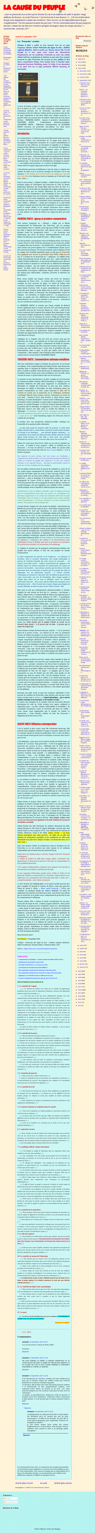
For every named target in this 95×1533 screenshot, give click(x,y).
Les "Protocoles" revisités (85, 346)
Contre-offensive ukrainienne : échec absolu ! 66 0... (85, 872)
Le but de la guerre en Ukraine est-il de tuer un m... (85, 678)
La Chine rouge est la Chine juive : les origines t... (84, 790)
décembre (83, 71)
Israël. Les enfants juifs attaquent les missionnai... (84, 444)
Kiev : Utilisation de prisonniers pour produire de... (85, 182)
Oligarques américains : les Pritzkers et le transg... (85, 492)
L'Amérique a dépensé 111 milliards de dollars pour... (85, 614)
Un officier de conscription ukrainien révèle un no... (85, 484)
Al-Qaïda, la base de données (85, 459)
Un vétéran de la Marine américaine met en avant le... (85, 360)
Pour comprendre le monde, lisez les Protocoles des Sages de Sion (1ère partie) (40, 973)
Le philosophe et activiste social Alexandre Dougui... (85, 686)
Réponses (27, 1408)
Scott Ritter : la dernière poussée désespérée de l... (85, 799)
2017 (80, 987)
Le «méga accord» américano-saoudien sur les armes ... (84, 562)
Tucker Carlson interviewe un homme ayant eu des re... (85, 748)
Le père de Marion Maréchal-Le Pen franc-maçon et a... (84, 774)
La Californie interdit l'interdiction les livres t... (84, 571)
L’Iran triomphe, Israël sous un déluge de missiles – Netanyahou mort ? (7, 53)
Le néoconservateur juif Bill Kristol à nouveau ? (85, 148)
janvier (82, 967)
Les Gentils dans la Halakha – (85, 506)
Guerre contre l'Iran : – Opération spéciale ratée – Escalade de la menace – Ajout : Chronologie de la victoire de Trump (7, 241)
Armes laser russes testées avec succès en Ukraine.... (85, 287)
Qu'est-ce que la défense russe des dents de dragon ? (85, 808)
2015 (80, 993)
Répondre (25, 1352)
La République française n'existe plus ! (85, 351)
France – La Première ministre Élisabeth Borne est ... (84, 93)
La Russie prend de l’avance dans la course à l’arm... (85, 606)
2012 (80, 1002)
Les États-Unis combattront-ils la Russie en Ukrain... (85, 120)
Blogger (57, 1529)
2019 (80, 980)
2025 (80, 62)
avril (82, 958)
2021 (80, 974)
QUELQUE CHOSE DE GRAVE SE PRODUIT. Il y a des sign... (85, 920)
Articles (7, 1498)
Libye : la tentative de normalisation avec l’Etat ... (85, 880)
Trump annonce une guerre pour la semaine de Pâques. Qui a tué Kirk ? (7, 137)
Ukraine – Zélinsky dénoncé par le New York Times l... (85, 435)
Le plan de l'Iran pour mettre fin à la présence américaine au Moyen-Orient (7, 263)
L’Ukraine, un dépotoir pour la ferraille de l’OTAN (85, 157)
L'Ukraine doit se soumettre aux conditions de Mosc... (85, 269)
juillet (82, 948)
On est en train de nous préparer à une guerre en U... (85, 111)
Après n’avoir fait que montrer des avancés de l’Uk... (84, 129)
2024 (80, 65)
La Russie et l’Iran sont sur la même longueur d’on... (85, 541)
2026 (80, 59)
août (81, 945)
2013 (80, 999)
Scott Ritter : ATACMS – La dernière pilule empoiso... (85, 597)
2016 (80, 990)
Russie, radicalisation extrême (85, 175)
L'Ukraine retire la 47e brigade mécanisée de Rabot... (85, 102)
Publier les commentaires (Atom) (37, 1487)
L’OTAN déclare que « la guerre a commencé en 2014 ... (85, 938)
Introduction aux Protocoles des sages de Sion (31, 962)
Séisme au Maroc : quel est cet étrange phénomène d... (85, 531)
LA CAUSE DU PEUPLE (34, 8)
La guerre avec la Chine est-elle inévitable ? (85, 452)
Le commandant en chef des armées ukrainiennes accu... (85, 278)
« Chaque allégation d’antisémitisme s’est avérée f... (84, 226)
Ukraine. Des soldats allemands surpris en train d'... (83, 317)
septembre (84, 80)
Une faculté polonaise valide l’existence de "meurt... (85, 650)
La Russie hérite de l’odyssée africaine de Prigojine (85, 928)
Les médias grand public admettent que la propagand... (85, 166)
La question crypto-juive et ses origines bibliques (85, 512)
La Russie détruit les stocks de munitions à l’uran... (85, 475)
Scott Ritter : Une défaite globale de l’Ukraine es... (85, 897)
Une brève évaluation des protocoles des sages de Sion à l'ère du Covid (38, 978)
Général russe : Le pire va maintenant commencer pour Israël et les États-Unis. (7, 118)
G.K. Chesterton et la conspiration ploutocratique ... (85, 521)
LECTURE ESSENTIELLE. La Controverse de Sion (33, 965)
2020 (80, 977)
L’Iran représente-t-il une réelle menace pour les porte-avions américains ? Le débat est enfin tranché (7, 158)
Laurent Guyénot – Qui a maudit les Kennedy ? (85, 755)
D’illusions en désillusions (84, 367)
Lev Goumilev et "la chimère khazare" (85, 500)
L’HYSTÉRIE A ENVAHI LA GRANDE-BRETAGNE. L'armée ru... (84, 826)
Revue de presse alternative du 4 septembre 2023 (85, 888)
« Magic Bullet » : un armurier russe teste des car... (85, 409)
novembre (83, 74)
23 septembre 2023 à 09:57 (39, 1342)
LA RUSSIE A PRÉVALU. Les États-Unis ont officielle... (85, 694)
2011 (80, 1005)
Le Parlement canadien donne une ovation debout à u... (84, 297)
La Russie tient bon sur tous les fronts (84, 84)
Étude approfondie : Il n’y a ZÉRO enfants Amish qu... (85, 836)
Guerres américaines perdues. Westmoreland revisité (85, 552)
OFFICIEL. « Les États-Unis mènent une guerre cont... (84, 400)
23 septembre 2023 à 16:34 (44, 1411)
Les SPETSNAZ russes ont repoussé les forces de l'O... (85, 731)
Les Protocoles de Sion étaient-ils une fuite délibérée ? (33, 967)
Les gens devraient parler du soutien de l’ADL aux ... (84, 846)
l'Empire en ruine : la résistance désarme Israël (7, 67)
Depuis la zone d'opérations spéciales (84, 782)
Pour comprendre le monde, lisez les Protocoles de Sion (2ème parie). (37, 970)
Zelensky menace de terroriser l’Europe (84, 641)
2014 (80, 996)
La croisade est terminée (84, 331)
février (82, 964)
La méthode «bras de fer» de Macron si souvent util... (85, 855)
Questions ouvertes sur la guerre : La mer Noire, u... (85, 816)
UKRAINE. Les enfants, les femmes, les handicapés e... (85, 633)
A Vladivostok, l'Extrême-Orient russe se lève (84, 589)
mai (81, 955)
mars (82, 961)
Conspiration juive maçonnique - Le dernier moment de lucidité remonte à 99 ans (41, 959)
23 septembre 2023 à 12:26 (39, 1358)
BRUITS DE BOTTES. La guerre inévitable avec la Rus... (84, 375)
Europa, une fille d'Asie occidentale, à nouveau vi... (85, 139)
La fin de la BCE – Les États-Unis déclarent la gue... (85, 190)
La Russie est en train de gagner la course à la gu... (85, 580)
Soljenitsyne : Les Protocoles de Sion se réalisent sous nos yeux (36, 975)
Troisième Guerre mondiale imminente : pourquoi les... (85, 307)
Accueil (43, 1483)
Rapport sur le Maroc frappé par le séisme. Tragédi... (85, 740)
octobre (82, 77)
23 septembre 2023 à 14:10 (39, 1376)
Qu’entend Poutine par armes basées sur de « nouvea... (85, 623)
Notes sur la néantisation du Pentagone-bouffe (85, 659)
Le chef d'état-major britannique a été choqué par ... (85, 704)
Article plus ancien (63, 1483)
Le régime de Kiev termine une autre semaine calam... (84, 764)
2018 (80, 984)
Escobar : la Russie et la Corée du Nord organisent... (85, 392)
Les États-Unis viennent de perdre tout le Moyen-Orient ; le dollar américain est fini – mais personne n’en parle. (7, 183)
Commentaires (10, 1502)
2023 (80, 68)
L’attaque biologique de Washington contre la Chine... (84, 216)
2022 (80, 971)
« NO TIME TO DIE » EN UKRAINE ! (84, 416)
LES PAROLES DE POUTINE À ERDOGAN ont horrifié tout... (85, 863)
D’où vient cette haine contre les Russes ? (85, 913)
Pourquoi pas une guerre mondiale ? (84, 208)
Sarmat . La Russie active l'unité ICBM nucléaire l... (84, 905)
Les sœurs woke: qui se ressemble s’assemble (85, 252)
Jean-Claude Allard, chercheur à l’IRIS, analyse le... (85, 338)
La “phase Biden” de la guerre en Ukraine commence (84, 425)
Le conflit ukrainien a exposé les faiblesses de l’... (84, 466)
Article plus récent (24, 1483)
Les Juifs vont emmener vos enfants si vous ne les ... (85, 723)
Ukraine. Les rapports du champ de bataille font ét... (84, 236)
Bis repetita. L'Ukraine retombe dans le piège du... (85, 384)
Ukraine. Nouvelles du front (84, 245)
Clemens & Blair (24, 45)
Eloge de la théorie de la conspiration (84, 325)
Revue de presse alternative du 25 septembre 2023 (85, 260)
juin (81, 951)
